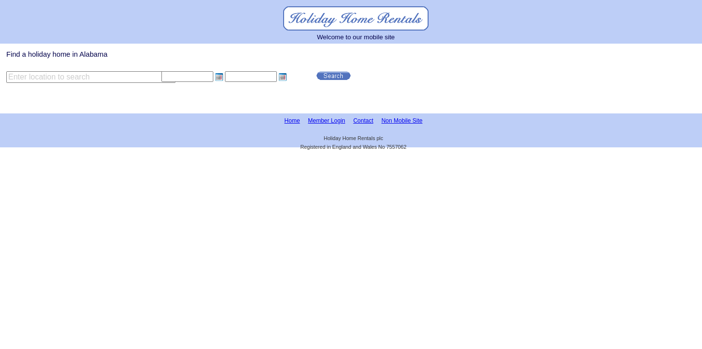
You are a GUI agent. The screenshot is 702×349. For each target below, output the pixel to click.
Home (292, 120)
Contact (363, 120)
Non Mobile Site (402, 120)
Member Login (326, 120)
